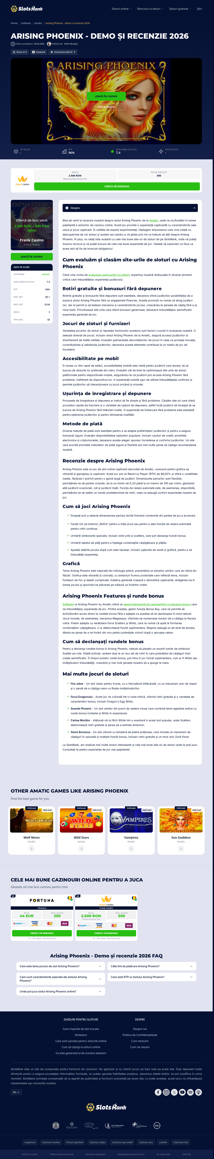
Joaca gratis (106, 106)
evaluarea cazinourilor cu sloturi (109, 275)
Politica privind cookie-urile (61, 1154)
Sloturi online (120, 9)
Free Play (47, 810)
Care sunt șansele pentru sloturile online (80, 1041)
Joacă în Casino (106, 96)
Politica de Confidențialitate (140, 1035)
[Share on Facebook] (38, 52)
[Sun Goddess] (181, 830)
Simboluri (81, 1035)
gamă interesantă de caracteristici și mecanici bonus (157, 604)
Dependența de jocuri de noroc (131, 1154)
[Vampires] (131, 830)
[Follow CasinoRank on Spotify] (190, 1092)
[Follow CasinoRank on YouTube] (182, 1092)
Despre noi (140, 1029)
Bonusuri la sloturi (148, 9)
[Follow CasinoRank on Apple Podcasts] (198, 1092)
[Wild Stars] (81, 830)
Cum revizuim (140, 1041)
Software (68, 604)
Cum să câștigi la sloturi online (81, 1047)
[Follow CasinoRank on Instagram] (166, 1092)
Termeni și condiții (30, 1154)
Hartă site (186, 1154)
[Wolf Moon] (31, 830)
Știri (199, 9)
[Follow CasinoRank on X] (174, 1092)
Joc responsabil (163, 1154)
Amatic (46, 274)
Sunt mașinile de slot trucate (81, 1029)
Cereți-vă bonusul (117, 186)
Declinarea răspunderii (95, 1154)
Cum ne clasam (140, 1047)
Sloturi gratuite (178, 9)
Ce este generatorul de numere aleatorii (81, 1053)
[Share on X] (20, 52)
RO (16, 1092)
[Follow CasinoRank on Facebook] (158, 1092)
